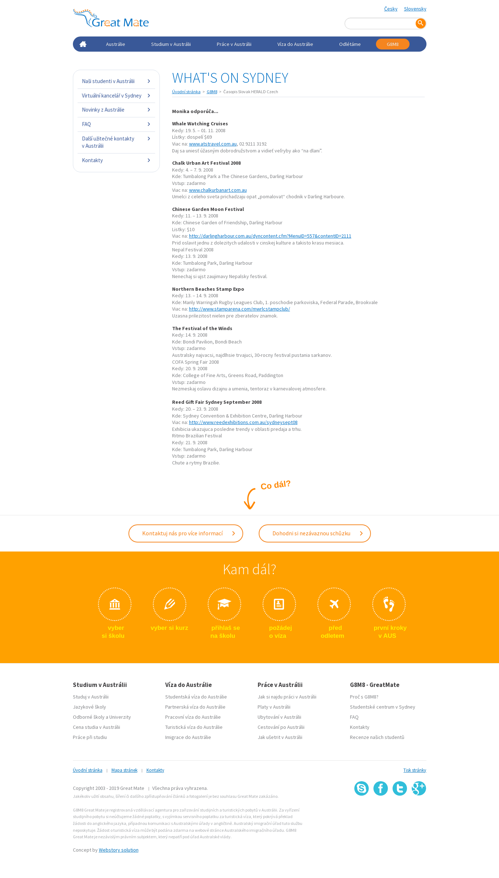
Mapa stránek (124, 770)
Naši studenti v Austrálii (116, 81)
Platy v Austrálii (274, 707)
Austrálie (115, 44)
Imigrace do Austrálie (188, 737)
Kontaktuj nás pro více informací (189, 533)
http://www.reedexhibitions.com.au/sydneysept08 (243, 422)
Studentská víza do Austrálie (196, 696)
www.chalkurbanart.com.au (218, 190)
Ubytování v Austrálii (279, 717)
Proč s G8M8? (364, 696)
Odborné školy (89, 717)
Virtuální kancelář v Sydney (116, 95)
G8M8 (393, 44)
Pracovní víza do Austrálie (193, 717)
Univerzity (120, 717)
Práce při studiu (90, 737)
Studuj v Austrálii (91, 696)
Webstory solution (119, 850)
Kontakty (116, 160)
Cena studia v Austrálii (96, 727)
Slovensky (415, 8)
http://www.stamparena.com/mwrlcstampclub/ (239, 309)
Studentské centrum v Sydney (382, 707)
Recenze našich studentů (377, 737)
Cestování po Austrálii (281, 727)
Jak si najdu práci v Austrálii (287, 696)
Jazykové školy (89, 707)
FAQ (116, 124)
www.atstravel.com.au (213, 143)
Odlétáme (350, 44)
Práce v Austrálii (234, 44)
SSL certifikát (400, 811)
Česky (391, 8)
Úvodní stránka (186, 91)
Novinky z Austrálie (116, 109)
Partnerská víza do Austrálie (195, 707)
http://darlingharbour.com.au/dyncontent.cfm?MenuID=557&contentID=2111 (270, 236)
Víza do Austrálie (295, 44)
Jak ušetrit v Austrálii (280, 737)
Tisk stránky (414, 770)
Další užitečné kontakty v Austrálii (116, 142)
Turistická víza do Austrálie (194, 727)
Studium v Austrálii (171, 44)
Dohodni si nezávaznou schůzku (318, 533)
